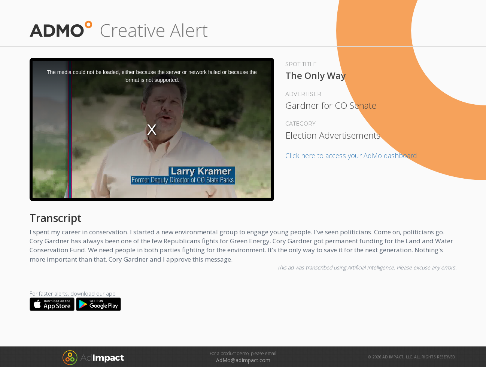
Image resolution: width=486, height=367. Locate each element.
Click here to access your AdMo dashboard (351, 155)
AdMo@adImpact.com (243, 360)
